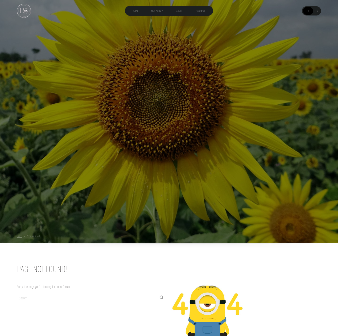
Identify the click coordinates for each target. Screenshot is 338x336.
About (179, 11)
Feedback (201, 11)
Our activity (157, 11)
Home (135, 11)
